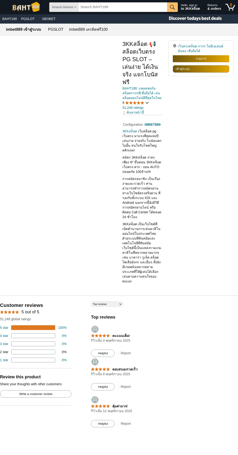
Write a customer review (35, 394)
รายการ (201, 58)
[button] (135, 102)
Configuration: (133, 124)
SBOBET (49, 19)
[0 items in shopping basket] (230, 7)
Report (126, 353)
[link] (175, 48)
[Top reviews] (119, 366)
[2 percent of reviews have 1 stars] (33, 360)
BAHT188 (9, 19)
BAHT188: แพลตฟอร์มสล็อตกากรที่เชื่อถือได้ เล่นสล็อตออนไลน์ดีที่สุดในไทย (141, 93)
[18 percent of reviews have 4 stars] (33, 335)
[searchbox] (123, 7)
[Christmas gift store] (190, 19)
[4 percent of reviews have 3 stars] (33, 343)
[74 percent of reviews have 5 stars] (33, 327)
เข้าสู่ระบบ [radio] (182, 69)
